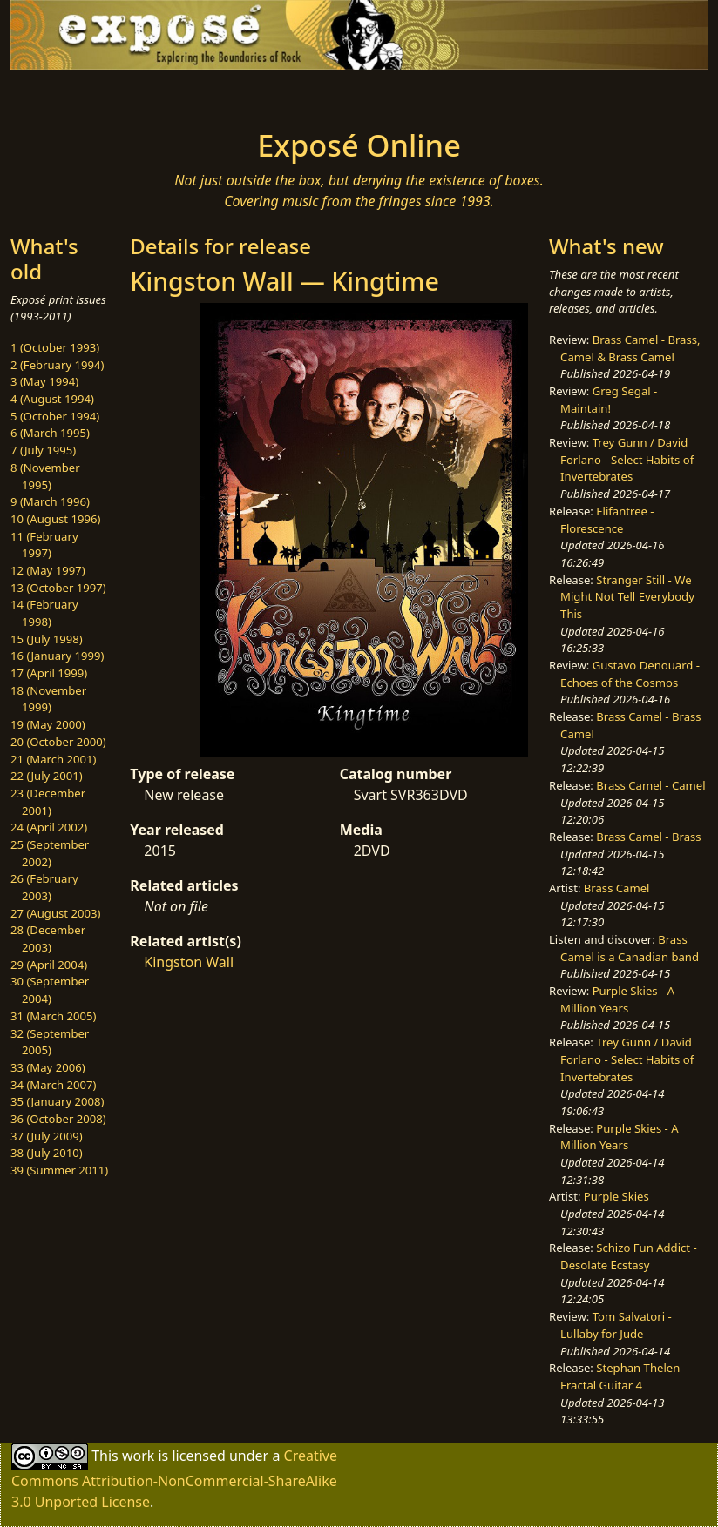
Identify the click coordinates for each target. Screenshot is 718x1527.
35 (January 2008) (57, 1101)
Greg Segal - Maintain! (608, 399)
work (138, 1455)
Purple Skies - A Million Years (617, 999)
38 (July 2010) (46, 1152)
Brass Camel (617, 888)
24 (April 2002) (48, 827)
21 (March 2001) (53, 759)
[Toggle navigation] (90, 94)
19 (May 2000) (47, 724)
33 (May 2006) (47, 1067)
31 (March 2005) (53, 1016)
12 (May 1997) (47, 570)
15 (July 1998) (46, 639)
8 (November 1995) (45, 476)
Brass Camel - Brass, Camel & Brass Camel (630, 348)
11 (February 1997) (44, 545)
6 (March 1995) (50, 433)
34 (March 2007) (53, 1085)
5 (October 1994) (54, 416)
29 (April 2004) (48, 964)
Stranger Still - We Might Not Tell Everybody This (627, 597)
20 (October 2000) (58, 742)
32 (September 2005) (49, 1042)
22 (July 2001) (46, 776)
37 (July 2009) (46, 1136)
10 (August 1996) (55, 519)
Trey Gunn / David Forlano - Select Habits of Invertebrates (627, 459)
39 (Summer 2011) (59, 1170)
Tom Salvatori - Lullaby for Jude (616, 1325)
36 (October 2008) (58, 1119)
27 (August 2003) (55, 913)
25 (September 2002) (49, 853)
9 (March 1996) (50, 501)
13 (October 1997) (58, 587)
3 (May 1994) (44, 381)
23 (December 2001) (47, 801)
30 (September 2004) (49, 989)
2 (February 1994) (57, 365)
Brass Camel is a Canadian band (629, 948)
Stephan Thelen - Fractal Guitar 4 (623, 1376)
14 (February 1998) (44, 612)
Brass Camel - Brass (648, 836)
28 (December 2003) (47, 938)
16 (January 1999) (57, 655)
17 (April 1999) (48, 673)
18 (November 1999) (48, 699)
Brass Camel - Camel (650, 785)
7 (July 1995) (43, 450)
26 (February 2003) (44, 887)
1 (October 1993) (54, 347)
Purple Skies (616, 1196)
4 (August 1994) (52, 399)
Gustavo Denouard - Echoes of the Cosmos (630, 673)
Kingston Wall (189, 962)
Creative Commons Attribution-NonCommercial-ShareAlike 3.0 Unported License (174, 1478)
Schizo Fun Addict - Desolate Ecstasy (628, 1256)
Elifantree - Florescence (607, 519)
